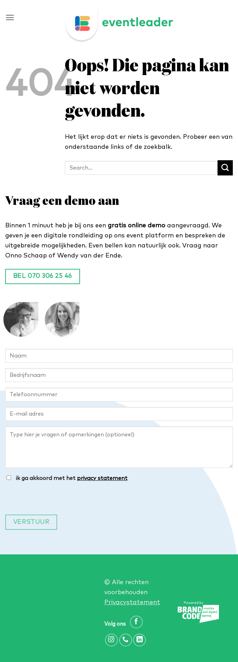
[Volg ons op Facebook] (136, 622)
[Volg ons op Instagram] (111, 640)
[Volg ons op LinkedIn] (139, 640)
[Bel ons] (125, 640)
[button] (10, 17)
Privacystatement (132, 602)
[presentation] (58, 501)
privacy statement (102, 478)
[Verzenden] (225, 167)
